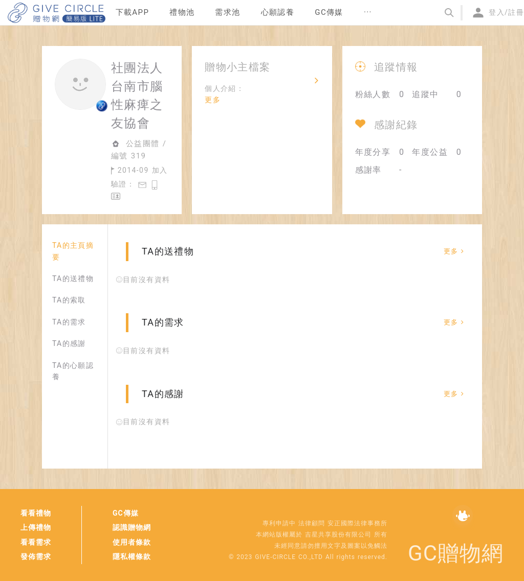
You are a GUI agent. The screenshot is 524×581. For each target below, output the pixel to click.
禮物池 (181, 12)
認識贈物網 (132, 527)
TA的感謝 (69, 343)
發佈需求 (35, 556)
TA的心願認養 (73, 371)
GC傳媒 (126, 513)
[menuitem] (132, 13)
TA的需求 (69, 322)
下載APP (132, 12)
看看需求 (35, 542)
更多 (213, 100)
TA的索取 (69, 300)
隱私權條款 (132, 556)
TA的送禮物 (73, 278)
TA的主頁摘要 (73, 251)
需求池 (227, 12)
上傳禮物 (35, 527)
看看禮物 (35, 513)
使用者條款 (132, 542)
